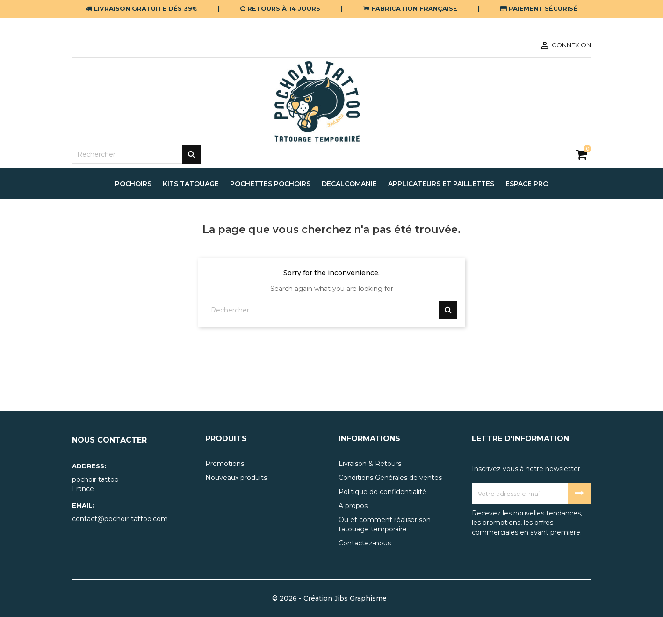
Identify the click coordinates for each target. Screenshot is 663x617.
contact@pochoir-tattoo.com (120, 519)
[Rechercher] (136, 154)
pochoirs (133, 184)
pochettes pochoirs (270, 184)
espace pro (526, 184)
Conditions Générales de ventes (390, 477)
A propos (353, 505)
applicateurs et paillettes (441, 184)
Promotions (224, 463)
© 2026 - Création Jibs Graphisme (329, 598)
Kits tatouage (191, 184)
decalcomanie (349, 184)
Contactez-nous (365, 543)
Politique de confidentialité (382, 491)
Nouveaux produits (236, 477)
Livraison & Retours (370, 463)
